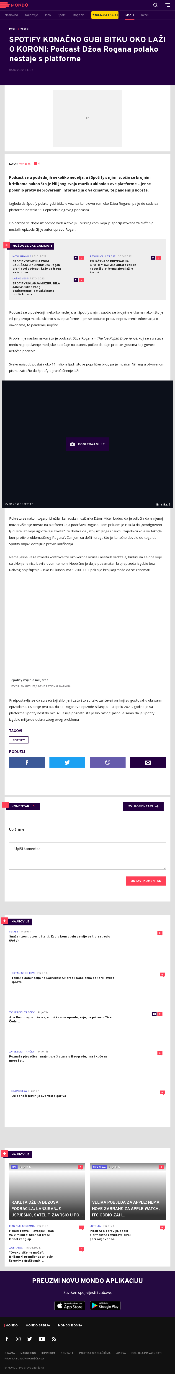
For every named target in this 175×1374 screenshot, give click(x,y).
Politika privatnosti (146, 1353)
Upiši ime (16, 829)
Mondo (12, 1326)
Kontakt (67, 1353)
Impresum (48, 1353)
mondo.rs (25, 164)
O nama (10, 1353)
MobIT (13, 29)
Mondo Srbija (38, 1326)
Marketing (28, 1353)
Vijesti (24, 29)
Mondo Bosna (70, 1326)
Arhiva (121, 1353)
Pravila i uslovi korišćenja (24, 1359)
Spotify (19, 740)
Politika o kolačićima (95, 1353)
